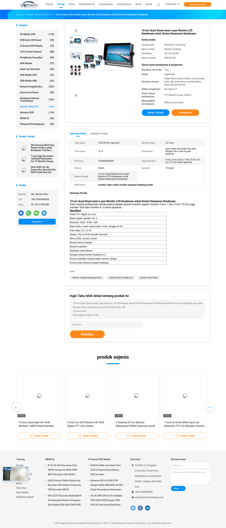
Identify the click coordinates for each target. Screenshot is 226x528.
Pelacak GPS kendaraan (37, 124)
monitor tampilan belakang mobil (87, 278)
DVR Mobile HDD (37, 80)
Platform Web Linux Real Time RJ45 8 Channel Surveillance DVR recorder (106, 470)
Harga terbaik (155, 112)
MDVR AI (37, 118)
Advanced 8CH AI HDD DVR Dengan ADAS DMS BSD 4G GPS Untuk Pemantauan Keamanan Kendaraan (107, 485)
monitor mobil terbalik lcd (120, 278)
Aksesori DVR (37, 112)
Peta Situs (21, 488)
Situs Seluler (22, 492)
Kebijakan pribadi (25, 497)
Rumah (20, 465)
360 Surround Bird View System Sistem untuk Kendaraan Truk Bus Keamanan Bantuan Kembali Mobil (42, 148)
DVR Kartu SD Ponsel (37, 40)
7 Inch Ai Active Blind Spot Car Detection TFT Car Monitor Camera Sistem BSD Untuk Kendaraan (184, 426)
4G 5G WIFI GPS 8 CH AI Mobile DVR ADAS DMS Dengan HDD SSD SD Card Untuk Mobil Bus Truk (106, 500)
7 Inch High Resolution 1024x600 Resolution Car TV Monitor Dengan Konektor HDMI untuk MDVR (42, 159)
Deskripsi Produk (99, 133)
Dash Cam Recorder (37, 69)
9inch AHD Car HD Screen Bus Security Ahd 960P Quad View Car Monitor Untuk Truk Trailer (43, 170)
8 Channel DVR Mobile (37, 46)
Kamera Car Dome (37, 92)
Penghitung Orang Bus (37, 57)
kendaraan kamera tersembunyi (37, 99)
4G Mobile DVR (37, 34)
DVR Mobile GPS (37, 75)
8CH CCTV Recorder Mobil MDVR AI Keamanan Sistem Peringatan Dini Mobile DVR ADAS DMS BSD (65, 500)
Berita (19, 483)
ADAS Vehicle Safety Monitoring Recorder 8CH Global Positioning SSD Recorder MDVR (64, 485)
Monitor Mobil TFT (37, 106)
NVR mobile (37, 63)
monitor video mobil (149, 278)
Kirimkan (87, 334)
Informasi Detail (78, 133)
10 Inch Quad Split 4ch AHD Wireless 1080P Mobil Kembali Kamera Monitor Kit (36, 426)
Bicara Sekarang (197, 4)
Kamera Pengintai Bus (37, 86)
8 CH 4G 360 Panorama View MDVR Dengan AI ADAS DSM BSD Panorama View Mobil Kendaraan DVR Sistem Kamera (64, 470)
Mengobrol (37, 221)
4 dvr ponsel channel (37, 51)
